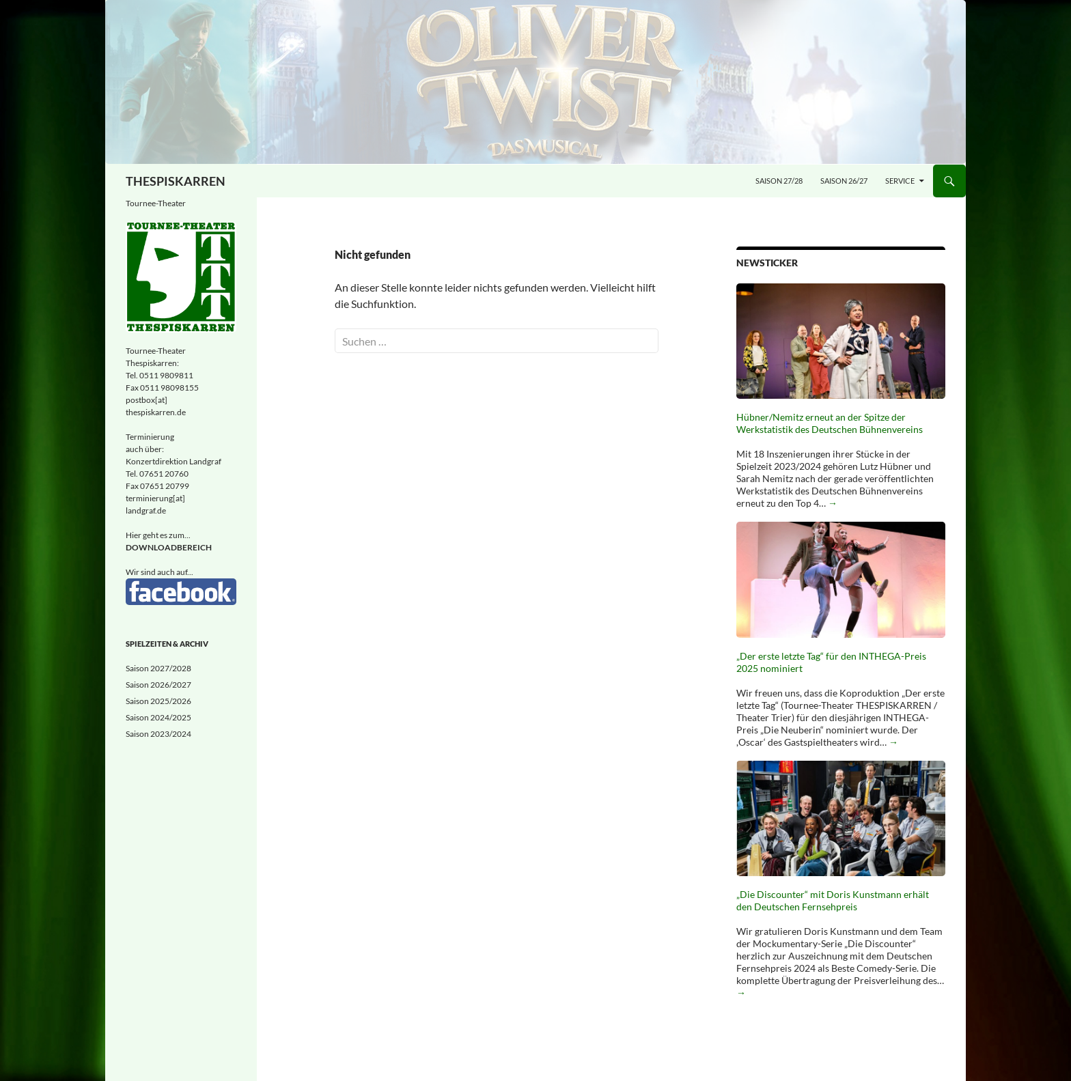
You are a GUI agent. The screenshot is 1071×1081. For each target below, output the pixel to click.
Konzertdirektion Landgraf (173, 461)
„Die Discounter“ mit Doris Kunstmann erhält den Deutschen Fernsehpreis (832, 900)
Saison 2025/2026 (158, 701)
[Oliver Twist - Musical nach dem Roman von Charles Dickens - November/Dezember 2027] (535, 82)
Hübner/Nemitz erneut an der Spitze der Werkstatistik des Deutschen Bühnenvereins (829, 423)
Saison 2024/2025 (158, 717)
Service (900, 180)
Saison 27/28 (779, 180)
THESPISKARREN (175, 180)
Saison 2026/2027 (158, 684)
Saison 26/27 (843, 180)
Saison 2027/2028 (158, 668)
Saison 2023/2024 (158, 734)
